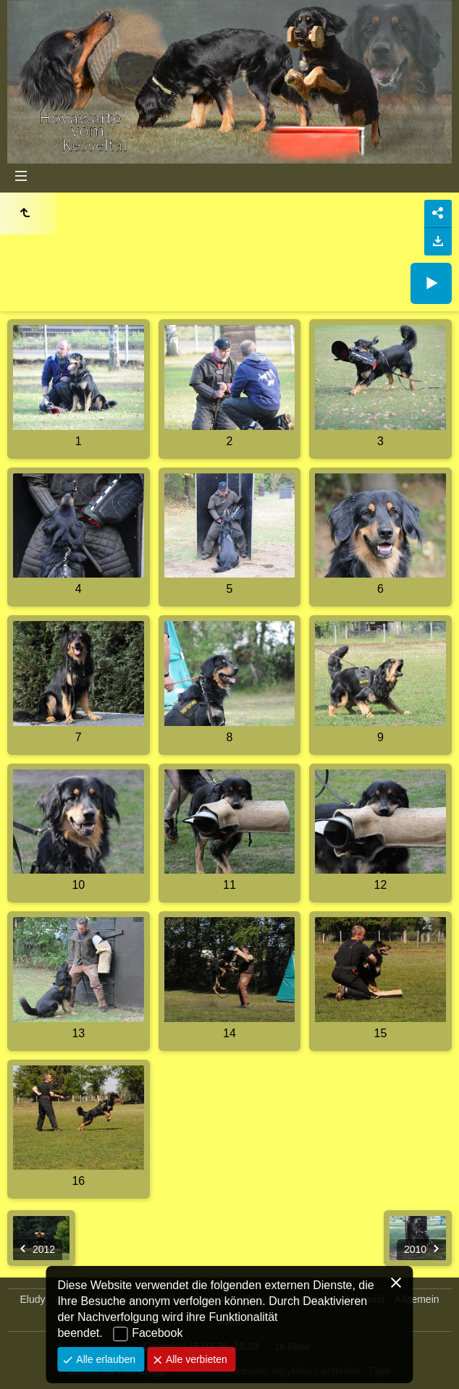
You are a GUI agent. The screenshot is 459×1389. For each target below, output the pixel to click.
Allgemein (417, 1299)
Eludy (32, 1299)
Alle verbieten (195, 1359)
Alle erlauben (104, 1359)
